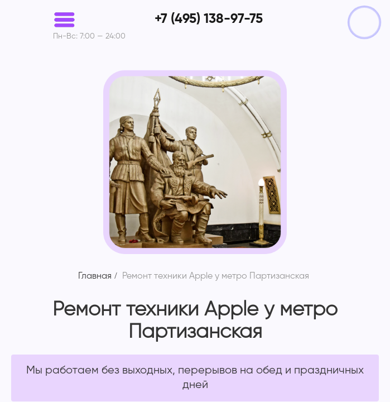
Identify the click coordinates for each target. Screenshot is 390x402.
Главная (95, 276)
